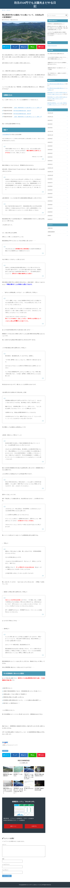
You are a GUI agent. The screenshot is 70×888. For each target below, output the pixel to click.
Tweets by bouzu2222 (52, 45)
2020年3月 (50, 155)
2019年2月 (50, 198)
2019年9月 (50, 176)
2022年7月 (50, 119)
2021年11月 (50, 133)
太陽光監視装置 (51, 228)
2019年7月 (50, 180)
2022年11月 (50, 115)
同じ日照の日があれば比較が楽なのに (55, 83)
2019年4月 (50, 190)
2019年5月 (50, 187)
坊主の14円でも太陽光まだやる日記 (35, 4)
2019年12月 (50, 165)
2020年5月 (50, 147)
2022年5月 (50, 122)
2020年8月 (50, 137)
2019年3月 (50, 194)
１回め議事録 (5, 134)
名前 (3, 859)
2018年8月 (50, 201)
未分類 (49, 231)
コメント (4, 844)
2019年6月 (50, 183)
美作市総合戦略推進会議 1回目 (21, 110)
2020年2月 (50, 158)
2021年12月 (50, 129)
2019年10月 (50, 173)
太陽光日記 (6, 751)
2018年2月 (50, 212)
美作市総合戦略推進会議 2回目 (21, 113)
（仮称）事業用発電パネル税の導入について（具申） (26, 117)
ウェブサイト (5, 870)
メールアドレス (6, 864)
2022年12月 (50, 112)
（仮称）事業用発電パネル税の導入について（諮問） (26, 107)
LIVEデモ (34, 826)
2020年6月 (50, 144)
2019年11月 (50, 169)
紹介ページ (13, 826)
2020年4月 (50, 151)
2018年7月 (50, 205)
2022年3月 (50, 126)
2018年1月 (50, 216)
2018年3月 (50, 208)
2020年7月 (50, 140)
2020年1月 (50, 162)
